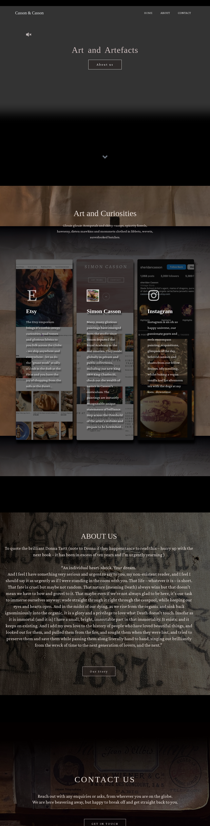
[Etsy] (34, 300)
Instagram (160, 317)
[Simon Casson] (95, 300)
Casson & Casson (29, 13)
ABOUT (168, 13)
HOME (153, 13)
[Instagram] (156, 300)
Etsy (31, 317)
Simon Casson (104, 317)
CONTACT (185, 13)
